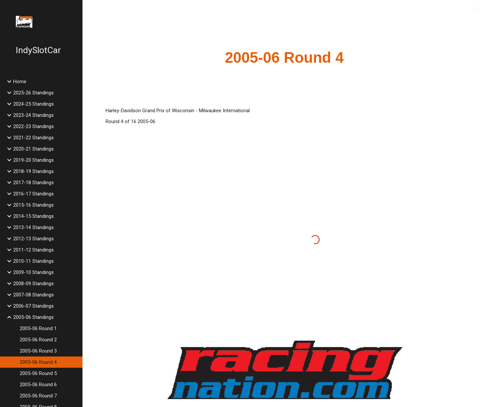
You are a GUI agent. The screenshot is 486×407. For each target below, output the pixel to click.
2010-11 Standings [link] (33, 261)
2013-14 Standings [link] (33, 227)
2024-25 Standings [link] (33, 104)
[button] (478, 9)
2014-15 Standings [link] (33, 216)
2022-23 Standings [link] (33, 126)
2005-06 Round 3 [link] (38, 351)
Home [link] (19, 82)
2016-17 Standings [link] (33, 194)
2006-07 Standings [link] (33, 306)
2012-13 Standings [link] (33, 239)
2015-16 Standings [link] (33, 205)
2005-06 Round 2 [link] (38, 340)
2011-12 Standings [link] (33, 250)
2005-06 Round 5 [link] (38, 373)
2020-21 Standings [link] (33, 149)
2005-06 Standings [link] (33, 317)
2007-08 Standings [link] (33, 295)
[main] (284, 58)
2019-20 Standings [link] (33, 160)
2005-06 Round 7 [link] (38, 396)
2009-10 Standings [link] (33, 272)
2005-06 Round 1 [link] (38, 328)
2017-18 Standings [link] (33, 183)
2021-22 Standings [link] (33, 138)
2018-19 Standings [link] (33, 171)
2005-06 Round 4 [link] (38, 362)
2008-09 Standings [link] (33, 284)
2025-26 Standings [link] (33, 93)
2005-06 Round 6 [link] (38, 385)
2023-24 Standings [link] (33, 115)
